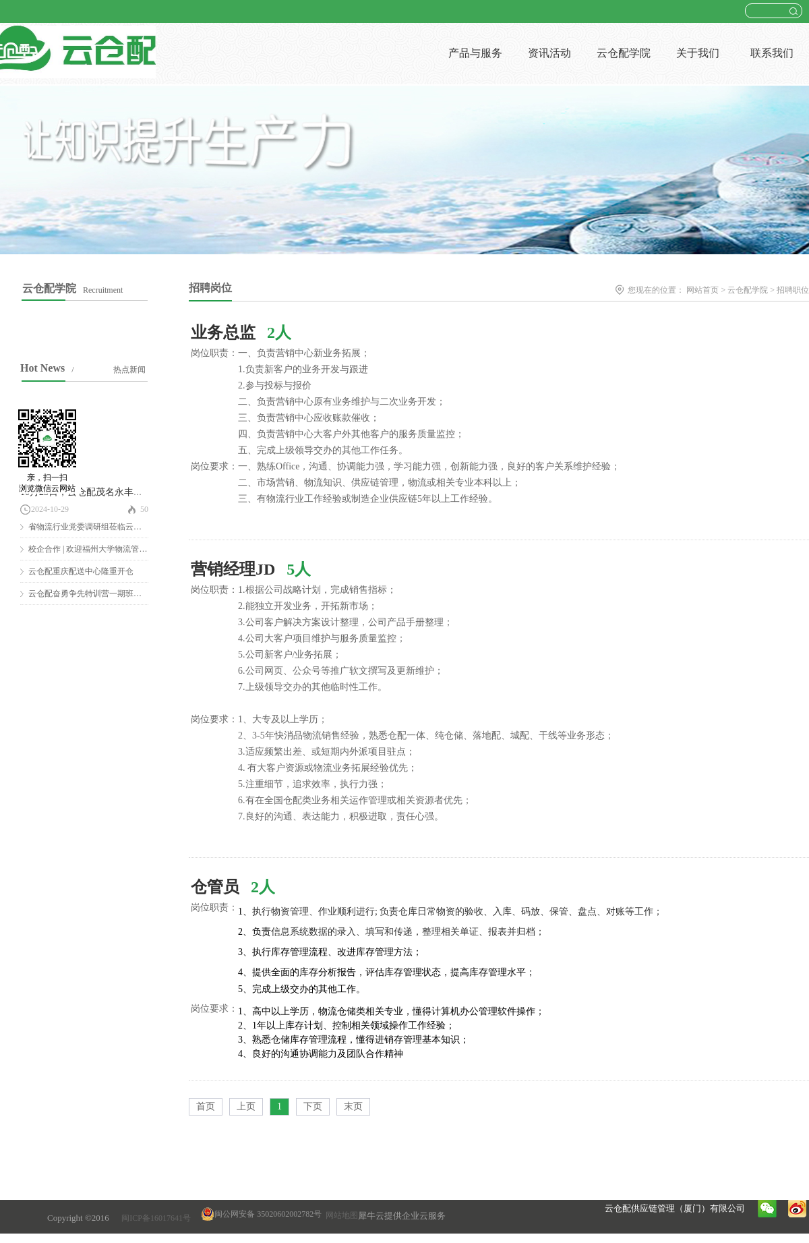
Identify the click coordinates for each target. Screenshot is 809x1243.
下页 (312, 1106)
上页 (246, 1106)
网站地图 (340, 1215)
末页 (353, 1106)
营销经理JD (233, 569)
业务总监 (223, 332)
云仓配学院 (747, 290)
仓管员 (215, 887)
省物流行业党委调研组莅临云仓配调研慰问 (105, 526)
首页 (205, 1106)
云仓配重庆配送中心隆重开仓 (80, 571)
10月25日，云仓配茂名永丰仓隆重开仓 (100, 492)
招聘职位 (793, 290)
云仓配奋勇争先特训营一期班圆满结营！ (101, 593)
